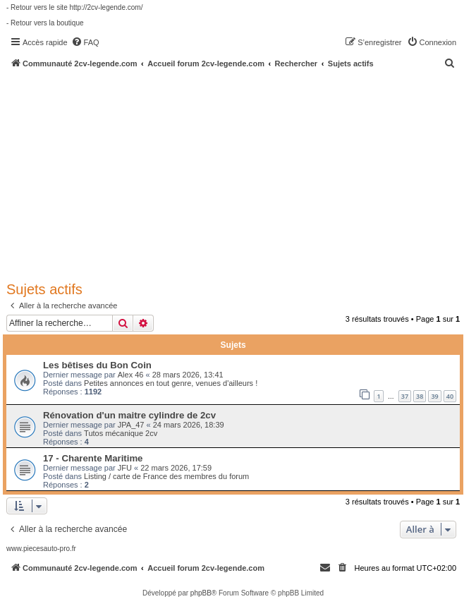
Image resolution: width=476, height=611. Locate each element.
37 (404, 396)
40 (449, 396)
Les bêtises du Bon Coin (97, 365)
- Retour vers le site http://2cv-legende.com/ (74, 7)
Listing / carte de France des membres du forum (166, 476)
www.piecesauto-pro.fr (41, 548)
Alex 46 (131, 374)
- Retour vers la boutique (45, 23)
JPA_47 (131, 425)
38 (419, 396)
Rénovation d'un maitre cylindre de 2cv (129, 415)
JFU (125, 468)
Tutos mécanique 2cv (120, 433)
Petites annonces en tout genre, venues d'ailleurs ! (170, 383)
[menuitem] (85, 42)
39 (434, 396)
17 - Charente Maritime (92, 458)
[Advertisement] (241, 174)
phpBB (201, 593)
